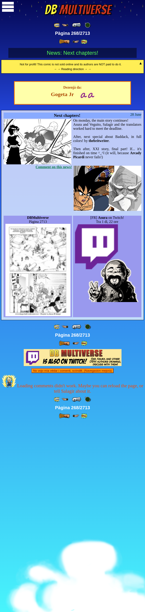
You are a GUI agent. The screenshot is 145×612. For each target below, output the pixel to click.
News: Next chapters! (72, 53)
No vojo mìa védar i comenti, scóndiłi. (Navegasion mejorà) (72, 560)
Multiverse (78, 9)
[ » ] (64, 41)
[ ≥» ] (75, 42)
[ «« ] (57, 25)
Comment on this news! (54, 356)
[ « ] (76, 25)
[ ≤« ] (65, 25)
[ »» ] (84, 42)
